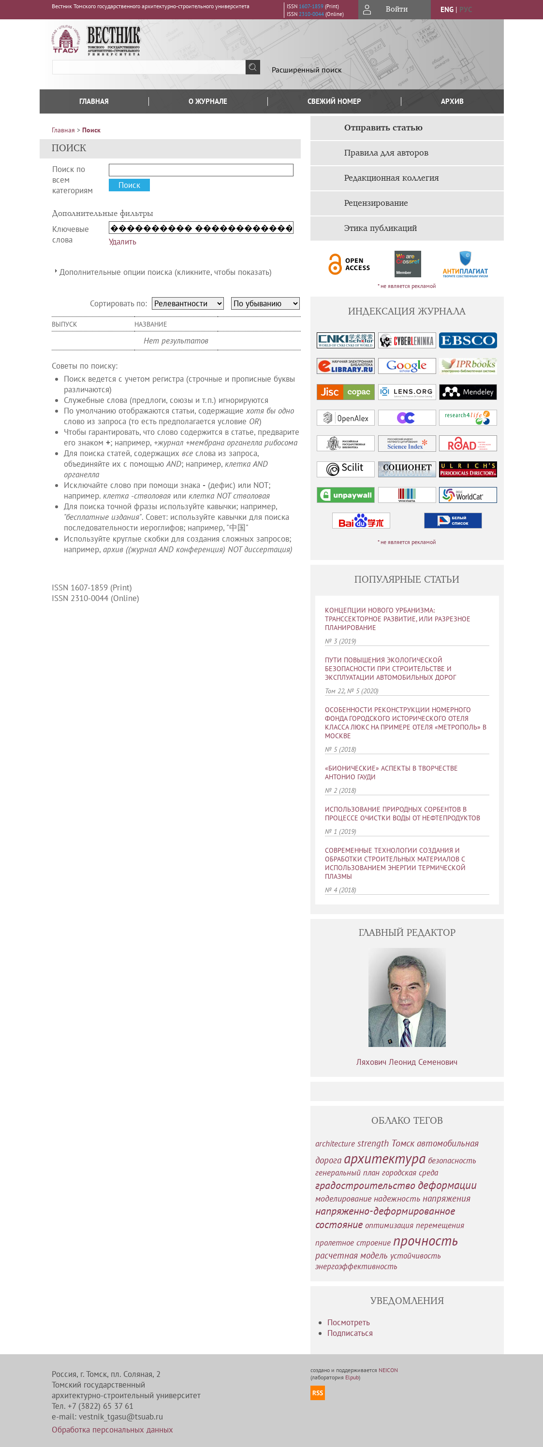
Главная (94, 101)
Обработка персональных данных (112, 1429)
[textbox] (149, 67)
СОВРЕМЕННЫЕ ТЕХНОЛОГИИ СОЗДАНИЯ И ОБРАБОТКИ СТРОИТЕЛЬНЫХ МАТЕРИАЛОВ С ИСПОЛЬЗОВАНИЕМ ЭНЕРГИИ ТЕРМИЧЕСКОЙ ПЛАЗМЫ (395, 863)
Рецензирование (376, 203)
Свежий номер (334, 101)
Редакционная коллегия (391, 178)
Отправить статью (383, 128)
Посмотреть (348, 1322)
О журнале (208, 101)
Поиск (91, 130)
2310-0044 (311, 14)
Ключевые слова (70, 234)
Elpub (352, 1377)
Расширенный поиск (307, 69)
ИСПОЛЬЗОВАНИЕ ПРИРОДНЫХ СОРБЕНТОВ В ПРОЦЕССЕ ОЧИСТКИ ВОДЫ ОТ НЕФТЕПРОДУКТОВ (402, 813)
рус (465, 9)
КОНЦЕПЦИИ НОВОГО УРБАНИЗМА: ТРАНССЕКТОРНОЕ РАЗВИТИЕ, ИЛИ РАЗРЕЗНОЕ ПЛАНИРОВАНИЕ (397, 619)
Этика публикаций (380, 228)
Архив (452, 101)
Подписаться (350, 1333)
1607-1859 (311, 6)
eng (447, 9)
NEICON (388, 1370)
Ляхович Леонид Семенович (406, 1062)
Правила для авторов (386, 153)
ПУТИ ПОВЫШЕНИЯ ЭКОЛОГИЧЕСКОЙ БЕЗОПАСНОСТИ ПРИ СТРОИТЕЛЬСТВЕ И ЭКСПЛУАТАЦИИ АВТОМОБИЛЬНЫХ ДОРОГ (390, 669)
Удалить (122, 241)
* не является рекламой (407, 285)
